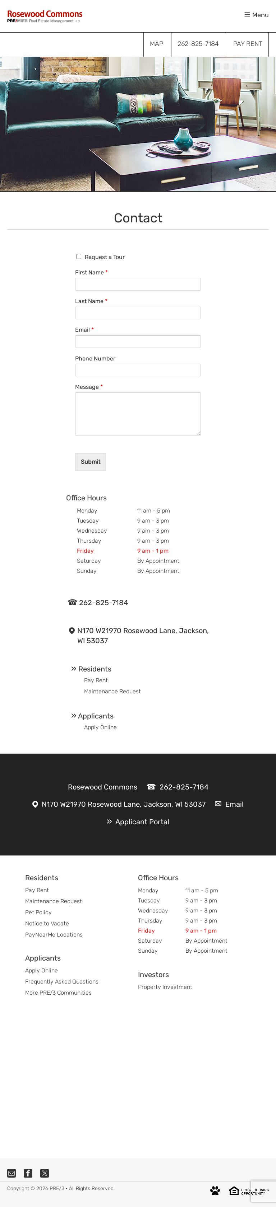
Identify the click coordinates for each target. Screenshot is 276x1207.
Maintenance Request (112, 691)
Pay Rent (96, 680)
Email (84, 329)
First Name (91, 272)
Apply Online (100, 727)
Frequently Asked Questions (61, 981)
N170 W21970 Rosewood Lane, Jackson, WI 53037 (143, 635)
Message (89, 386)
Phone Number (95, 358)
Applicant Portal (142, 821)
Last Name (91, 301)
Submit (90, 461)
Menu (260, 15)
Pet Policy (38, 912)
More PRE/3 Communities (58, 992)
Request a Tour (105, 257)
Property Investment (165, 987)
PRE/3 (57, 1188)
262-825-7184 (103, 602)
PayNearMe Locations (54, 934)
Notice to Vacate (47, 923)
